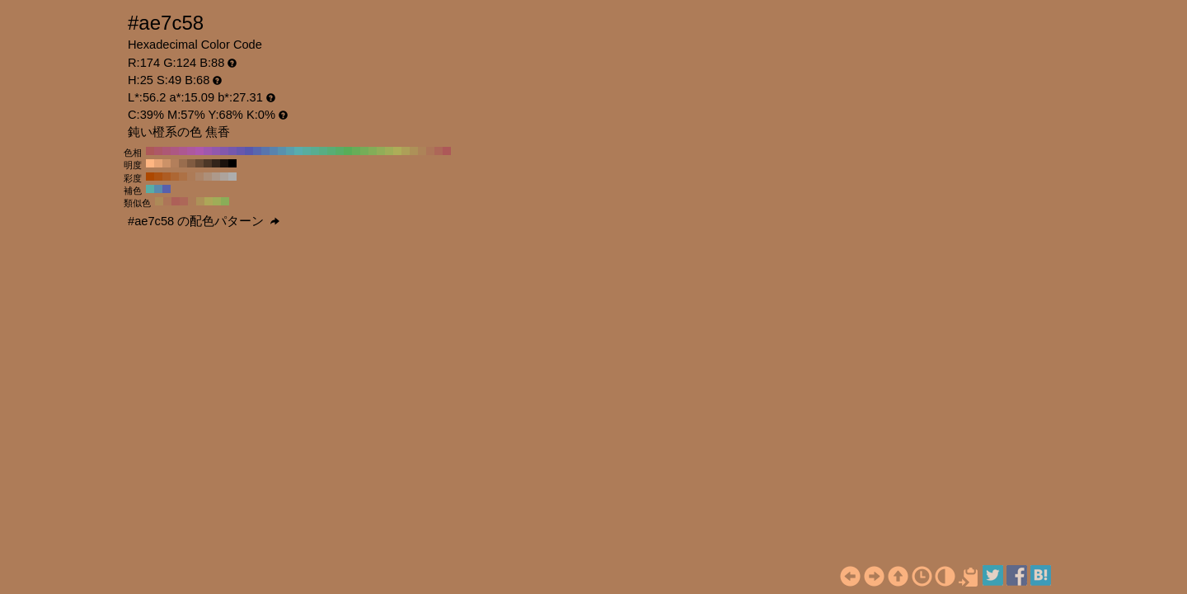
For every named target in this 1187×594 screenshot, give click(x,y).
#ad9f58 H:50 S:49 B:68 (405, 151)
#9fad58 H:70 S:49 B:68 (389, 151)
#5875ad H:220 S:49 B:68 (265, 151)
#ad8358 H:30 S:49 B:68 (422, 151)
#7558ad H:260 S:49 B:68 (232, 151)
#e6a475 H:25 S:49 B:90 (158, 163)
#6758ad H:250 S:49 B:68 (241, 151)
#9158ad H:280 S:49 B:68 (216, 151)
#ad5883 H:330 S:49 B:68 (175, 151)
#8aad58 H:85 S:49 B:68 (225, 201)
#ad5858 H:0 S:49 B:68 (447, 151)
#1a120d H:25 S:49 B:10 (224, 163)
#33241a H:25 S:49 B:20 (216, 163)
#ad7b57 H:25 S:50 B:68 (191, 176)
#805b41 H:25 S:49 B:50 (191, 163)
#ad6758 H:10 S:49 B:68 (438, 151)
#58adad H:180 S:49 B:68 (298, 151)
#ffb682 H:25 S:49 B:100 (150, 163)
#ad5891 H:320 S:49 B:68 (183, 151)
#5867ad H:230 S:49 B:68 (257, 151)
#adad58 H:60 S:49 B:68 (397, 151)
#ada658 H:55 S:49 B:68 (208, 201)
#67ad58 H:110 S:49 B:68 (356, 151)
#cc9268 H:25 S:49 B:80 (166, 163)
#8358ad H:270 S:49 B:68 (224, 151)
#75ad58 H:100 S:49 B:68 (364, 151)
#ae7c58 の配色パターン (203, 221)
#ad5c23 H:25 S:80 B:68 (166, 176)
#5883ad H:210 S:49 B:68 (274, 151)
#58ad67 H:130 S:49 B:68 (339, 151)
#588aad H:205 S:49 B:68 (158, 189)
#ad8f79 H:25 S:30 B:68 (208, 176)
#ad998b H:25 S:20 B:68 (216, 176)
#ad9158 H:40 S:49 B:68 (414, 151)
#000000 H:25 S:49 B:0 (232, 163)
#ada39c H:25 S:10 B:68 (224, 176)
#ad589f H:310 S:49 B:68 (191, 151)
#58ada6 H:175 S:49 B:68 (150, 189)
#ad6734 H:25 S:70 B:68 (175, 176)
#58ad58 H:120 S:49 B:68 (348, 151)
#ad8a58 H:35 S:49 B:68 (159, 201)
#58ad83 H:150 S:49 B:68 (323, 151)
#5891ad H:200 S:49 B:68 (282, 151)
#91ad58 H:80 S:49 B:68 (381, 151)
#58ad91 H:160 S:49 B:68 (315, 151)
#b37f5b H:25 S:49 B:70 (175, 163)
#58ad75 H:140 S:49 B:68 (331, 151)
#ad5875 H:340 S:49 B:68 (166, 151)
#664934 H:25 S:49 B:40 (199, 163)
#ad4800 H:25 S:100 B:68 (150, 176)
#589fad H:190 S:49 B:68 (290, 151)
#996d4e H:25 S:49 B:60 (183, 163)
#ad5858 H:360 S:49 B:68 (150, 151)
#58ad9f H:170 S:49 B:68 (307, 151)
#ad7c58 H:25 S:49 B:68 (192, 201)
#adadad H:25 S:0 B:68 (232, 176)
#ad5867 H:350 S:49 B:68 (158, 151)
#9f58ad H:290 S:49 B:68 (208, 151)
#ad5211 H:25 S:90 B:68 (158, 176)
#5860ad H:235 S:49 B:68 (166, 189)
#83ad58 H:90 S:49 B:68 (372, 151)
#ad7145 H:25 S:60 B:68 (183, 176)
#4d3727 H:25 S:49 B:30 (208, 163)
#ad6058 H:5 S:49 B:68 (175, 201)
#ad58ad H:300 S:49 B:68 (199, 151)
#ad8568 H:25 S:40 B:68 (199, 176)
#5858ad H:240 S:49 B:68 (249, 151)
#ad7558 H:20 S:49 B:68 (430, 151)
